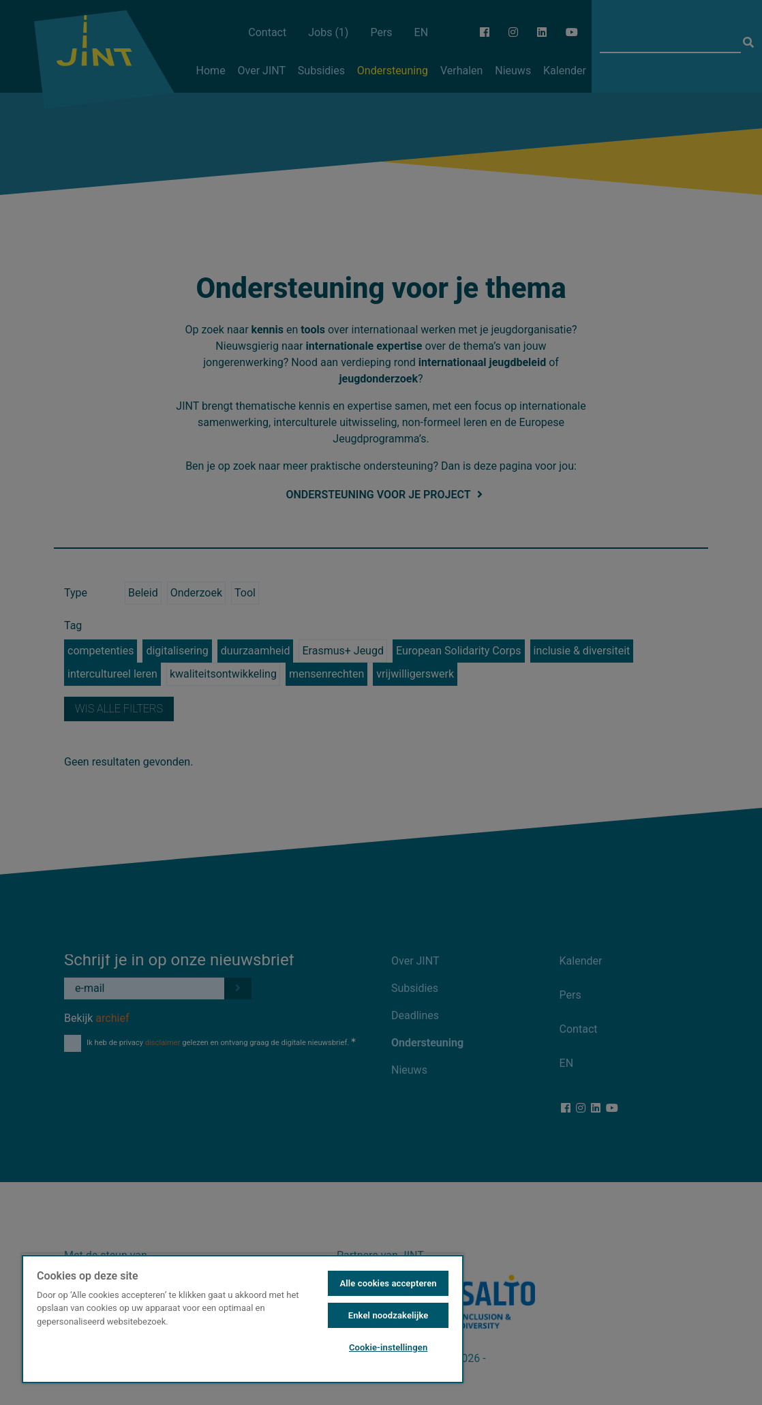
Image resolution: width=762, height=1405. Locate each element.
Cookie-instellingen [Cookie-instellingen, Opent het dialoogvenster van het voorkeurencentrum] (388, 1347)
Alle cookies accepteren (387, 1283)
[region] (242, 1318)
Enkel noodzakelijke (388, 1315)
